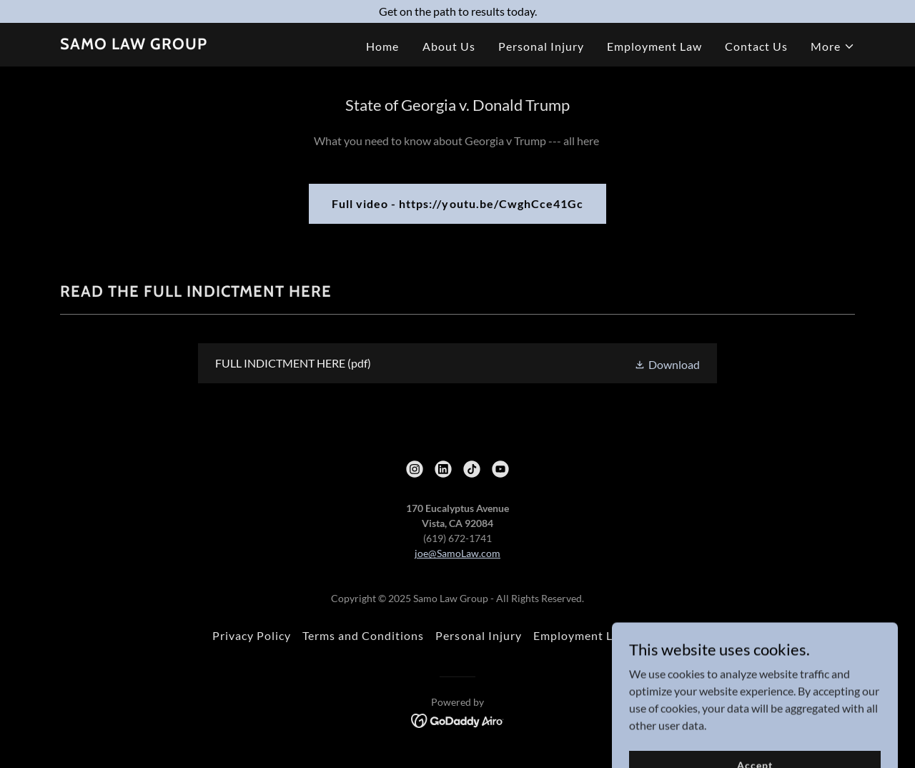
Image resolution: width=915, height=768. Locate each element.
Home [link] (382, 46)
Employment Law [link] (654, 46)
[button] (833, 46)
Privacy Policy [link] (251, 635)
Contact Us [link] (756, 46)
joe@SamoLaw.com (457, 553)
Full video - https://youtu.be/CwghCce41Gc (457, 203)
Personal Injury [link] (541, 46)
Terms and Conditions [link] (363, 635)
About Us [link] (448, 46)
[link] (133, 44)
